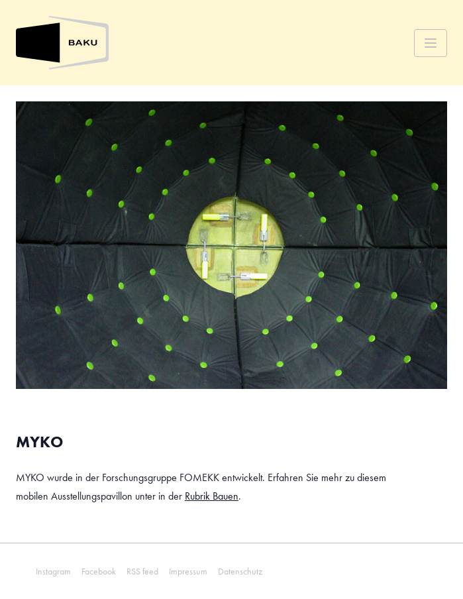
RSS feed (142, 571)
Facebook (98, 571)
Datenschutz (240, 571)
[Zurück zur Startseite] (62, 43)
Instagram (53, 571)
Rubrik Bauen (211, 496)
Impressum (188, 571)
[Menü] (430, 43)
